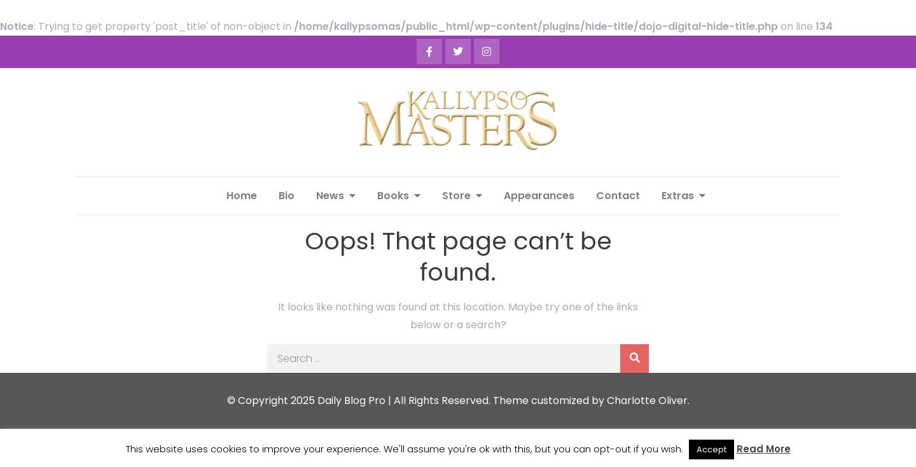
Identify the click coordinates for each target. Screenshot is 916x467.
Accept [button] (711, 449)
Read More (764, 449)
